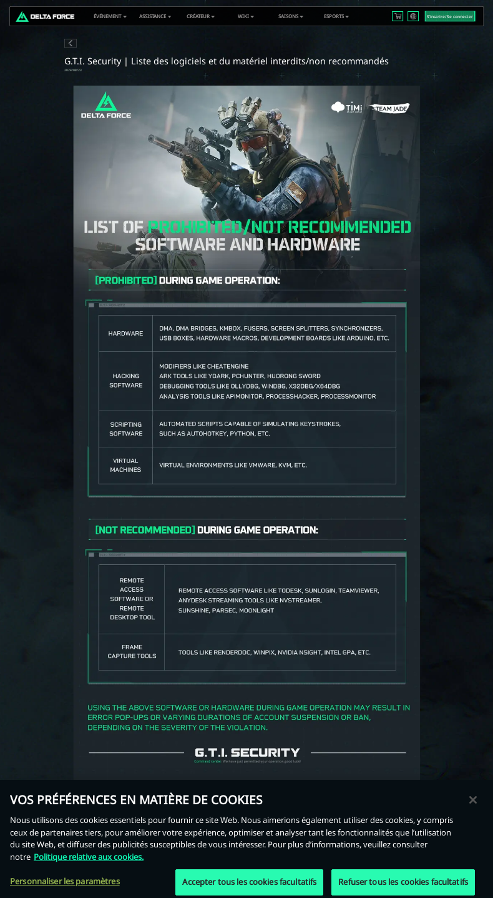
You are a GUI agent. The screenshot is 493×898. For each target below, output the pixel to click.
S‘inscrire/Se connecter (450, 16)
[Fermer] (473, 807)
